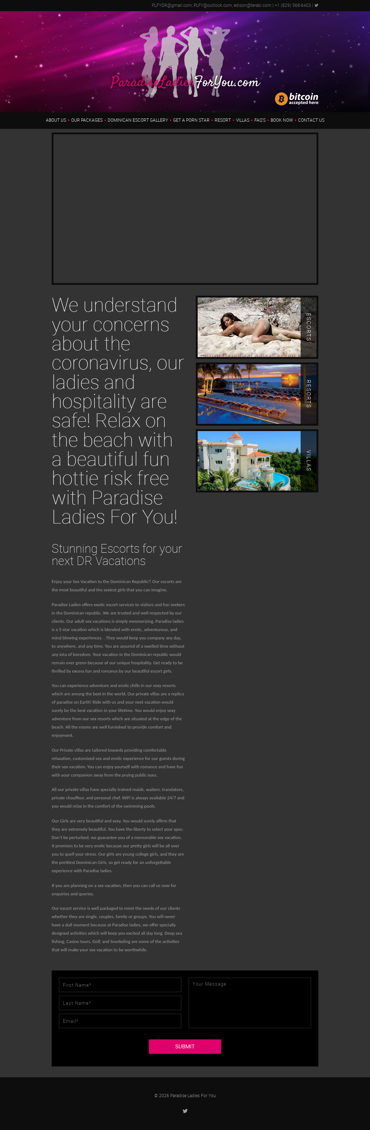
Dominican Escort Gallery (138, 120)
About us (56, 120)
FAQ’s (260, 120)
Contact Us (311, 120)
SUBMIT (185, 1046)
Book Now (282, 120)
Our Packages (87, 120)
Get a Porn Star (191, 120)
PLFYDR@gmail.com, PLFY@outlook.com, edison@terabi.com (211, 5)
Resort (223, 120)
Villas (242, 120)
